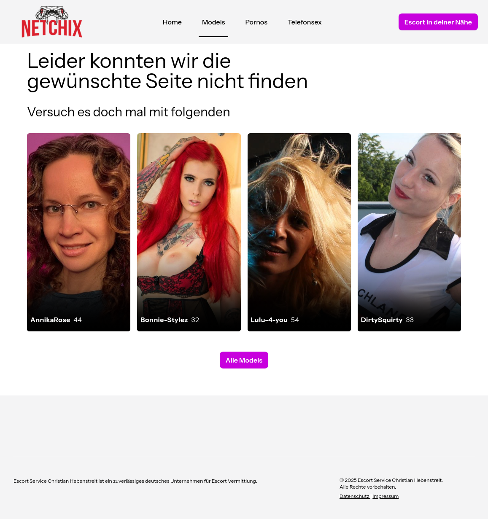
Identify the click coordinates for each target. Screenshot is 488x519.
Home (172, 22)
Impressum (385, 496)
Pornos (256, 22)
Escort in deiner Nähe (438, 22)
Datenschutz (355, 496)
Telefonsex (305, 22)
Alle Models (244, 360)
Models (214, 24)
